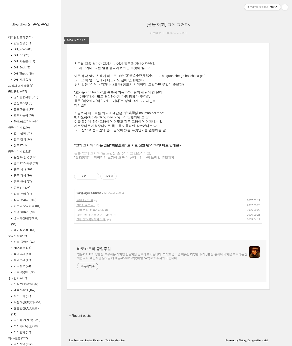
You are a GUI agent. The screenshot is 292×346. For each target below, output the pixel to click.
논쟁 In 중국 (24, 157)
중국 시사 (23, 169)
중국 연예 (22, 181)
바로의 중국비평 (26, 206)
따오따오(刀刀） (26, 320)
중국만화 (17, 278)
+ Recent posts (80, 315)
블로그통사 (24, 109)
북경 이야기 (24, 212)
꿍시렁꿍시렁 (25, 97)
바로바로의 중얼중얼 (30, 24)
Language (83, 193)
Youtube (109, 340)
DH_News (22, 49)
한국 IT (21, 145)
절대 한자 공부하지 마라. (91, 219)
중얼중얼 (17, 91)
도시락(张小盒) (26, 326)
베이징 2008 (24, 229)
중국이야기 (19, 151)
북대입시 (22, 253)
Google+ (120, 340)
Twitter (88, 340)
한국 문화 (22, 133)
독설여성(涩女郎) (27, 302)
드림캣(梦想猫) (26, 283)
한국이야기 (19, 127)
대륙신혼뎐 (24, 290)
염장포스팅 (22, 103)
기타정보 (22, 266)
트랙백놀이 (23, 115)
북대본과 (22, 260)
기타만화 (22, 332)
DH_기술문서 (24, 61)
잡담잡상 (22, 43)
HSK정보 (22, 247)
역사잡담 (22, 344)
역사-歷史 (18, 338)
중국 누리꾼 (24, 199)
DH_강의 (22, 79)
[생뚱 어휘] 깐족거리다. (90, 209)
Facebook (98, 340)
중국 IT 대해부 (25, 163)
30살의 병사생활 (20, 85)
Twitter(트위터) (25, 121)
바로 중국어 (24, 241)
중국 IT (21, 187)
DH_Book (21, 67)
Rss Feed (74, 340)
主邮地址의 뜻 (84, 200)
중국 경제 (22, 175)
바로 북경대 (24, 272)
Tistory (242, 340)
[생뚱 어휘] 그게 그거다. (168, 24)
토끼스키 (22, 296)
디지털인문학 (20, 37)
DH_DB (21, 55)
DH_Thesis (23, 73)
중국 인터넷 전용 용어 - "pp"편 (94, 214)
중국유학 (17, 236)
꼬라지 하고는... (85, 205)
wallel (265, 340)
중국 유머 (22, 193)
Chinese (96, 193)
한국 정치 (22, 139)
